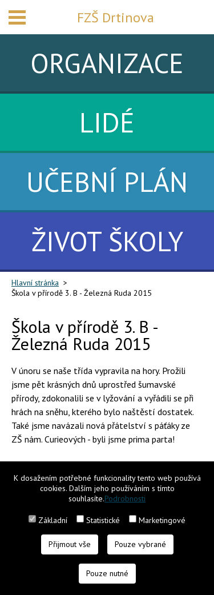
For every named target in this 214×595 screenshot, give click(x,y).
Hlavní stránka (35, 283)
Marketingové (162, 520)
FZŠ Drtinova (115, 17)
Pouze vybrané (140, 544)
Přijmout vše (70, 544)
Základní (52, 520)
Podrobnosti (125, 498)
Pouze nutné (107, 573)
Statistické (103, 520)
